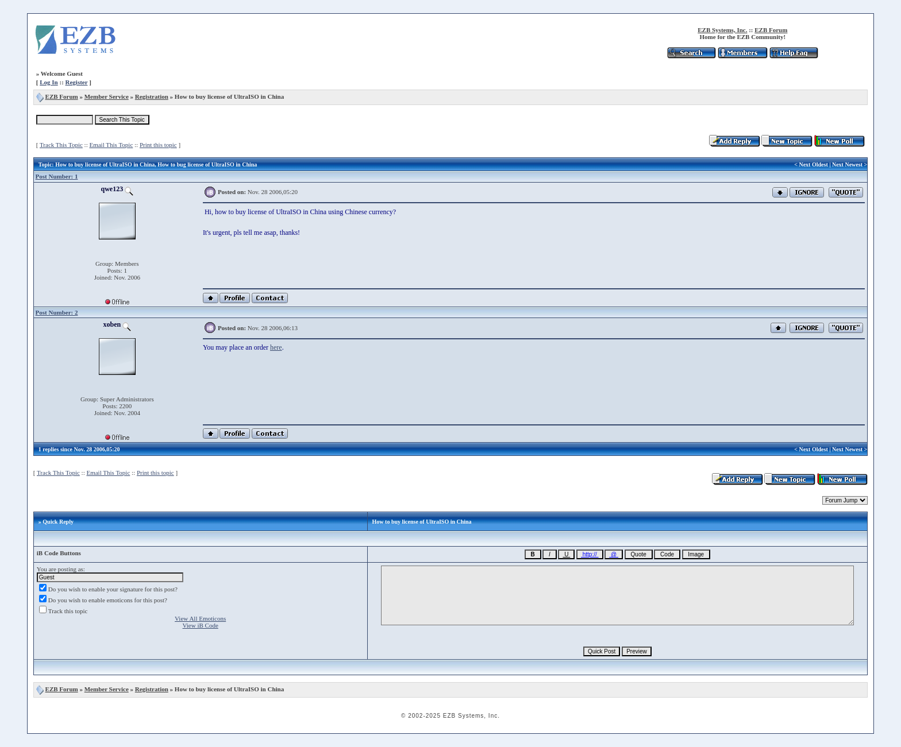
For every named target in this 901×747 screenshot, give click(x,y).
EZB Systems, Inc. (722, 29)
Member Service (106, 96)
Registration (151, 96)
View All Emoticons (200, 618)
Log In (49, 82)
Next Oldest (813, 164)
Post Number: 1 (57, 176)
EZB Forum (770, 29)
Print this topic (158, 144)
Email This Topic (111, 144)
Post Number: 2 (57, 312)
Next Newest (847, 164)
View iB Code (200, 625)
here (276, 347)
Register (77, 82)
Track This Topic (61, 144)
